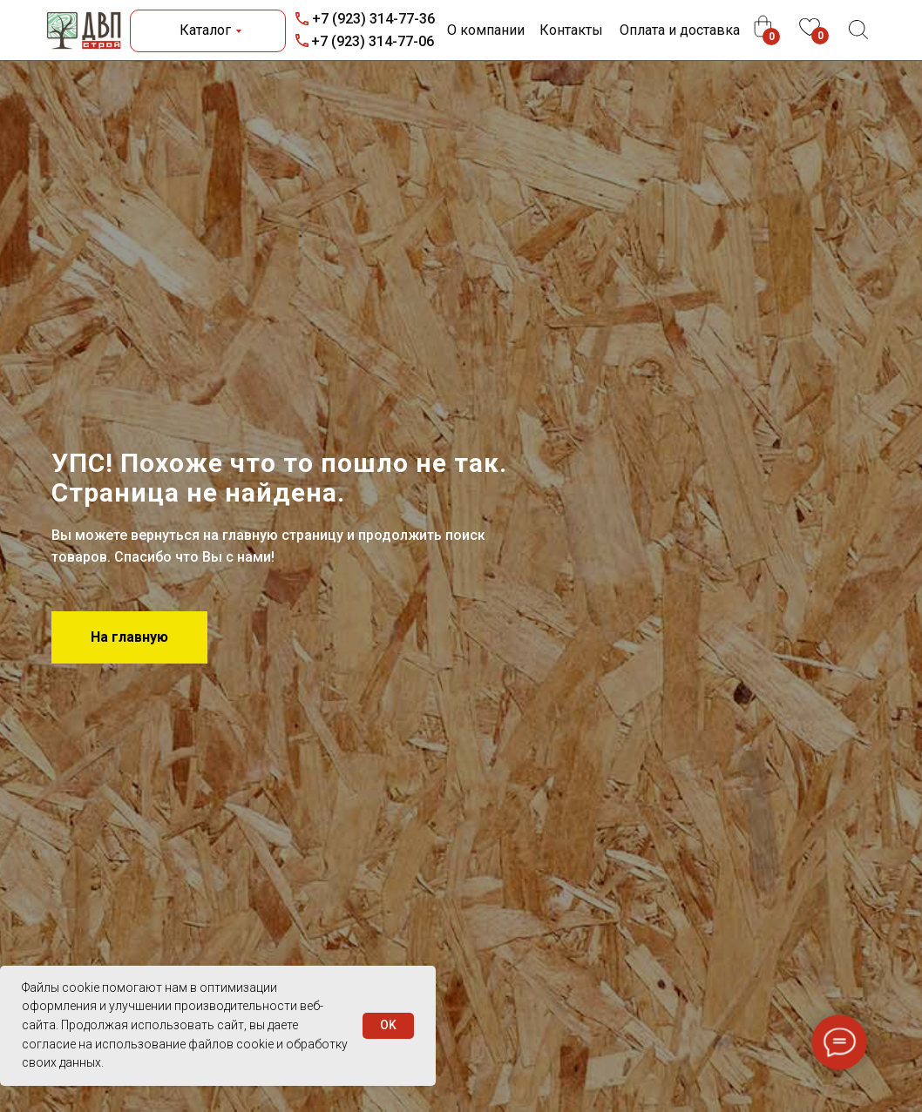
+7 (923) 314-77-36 (373, 18)
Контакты (571, 30)
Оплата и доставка (680, 30)
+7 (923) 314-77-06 (372, 41)
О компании (486, 30)
